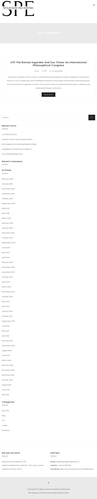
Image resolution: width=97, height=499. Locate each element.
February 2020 (7, 365)
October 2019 (7, 380)
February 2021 (7, 341)
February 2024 (7, 262)
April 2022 (6, 306)
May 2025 (5, 208)
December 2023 (8, 267)
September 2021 (8, 321)
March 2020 (6, 360)
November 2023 (8, 272)
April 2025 (6, 213)
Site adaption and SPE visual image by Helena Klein (48, 493)
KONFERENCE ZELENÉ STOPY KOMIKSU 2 (17, 149)
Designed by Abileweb (61, 489)
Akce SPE (5, 411)
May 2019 (5, 394)
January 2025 (7, 228)
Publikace (6, 430)
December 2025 (8, 189)
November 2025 (8, 194)
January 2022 (7, 311)
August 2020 (7, 350)
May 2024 (6, 252)
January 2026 (7, 184)
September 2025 (8, 203)
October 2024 (7, 238)
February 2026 (7, 179)
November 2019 (8, 375)
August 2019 (6, 385)
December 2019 (8, 370)
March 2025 (6, 218)
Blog (3, 415)
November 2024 (8, 233)
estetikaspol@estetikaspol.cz (67, 462)
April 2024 (6, 257)
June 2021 (6, 326)
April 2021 (5, 336)
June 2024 (6, 247)
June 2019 (6, 390)
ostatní (4, 425)
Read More (48, 95)
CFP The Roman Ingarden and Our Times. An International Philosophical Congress (48, 64)
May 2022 (5, 301)
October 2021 (7, 316)
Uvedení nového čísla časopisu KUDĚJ (17, 139)
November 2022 (8, 292)
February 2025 (7, 223)
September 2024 (8, 243)
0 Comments (57, 71)
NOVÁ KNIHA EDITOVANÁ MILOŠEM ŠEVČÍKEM (19, 144)
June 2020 (6, 355)
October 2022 (7, 296)
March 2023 (6, 287)
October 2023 (7, 277)
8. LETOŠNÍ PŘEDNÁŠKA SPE (12, 154)
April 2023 (6, 282)
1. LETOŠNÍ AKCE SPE (9, 134)
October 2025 (7, 198)
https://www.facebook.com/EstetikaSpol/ (76, 469)
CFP (45, 71)
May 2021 (5, 331)
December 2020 (8, 345)
